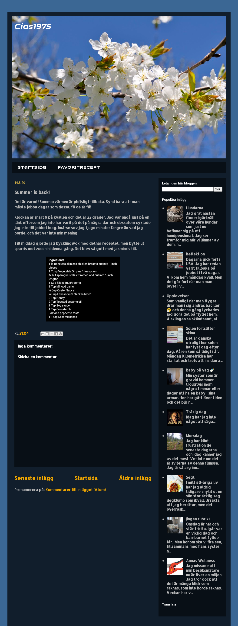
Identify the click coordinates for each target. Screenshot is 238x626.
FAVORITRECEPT (79, 167)
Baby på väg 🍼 (200, 370)
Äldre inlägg (135, 478)
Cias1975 (32, 26)
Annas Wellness (200, 560)
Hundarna (194, 207)
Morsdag (194, 435)
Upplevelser (178, 295)
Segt (190, 477)
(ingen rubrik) (198, 518)
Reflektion (195, 253)
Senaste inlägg (33, 478)
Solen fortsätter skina (200, 330)
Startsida (32, 167)
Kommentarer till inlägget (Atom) (76, 489)
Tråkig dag (196, 411)
